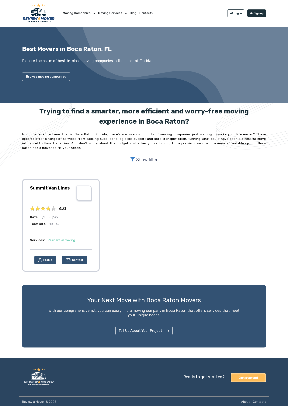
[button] (45, 259)
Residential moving (61, 239)
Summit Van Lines (50, 187)
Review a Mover (33, 400)
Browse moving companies (46, 75)
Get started (248, 376)
